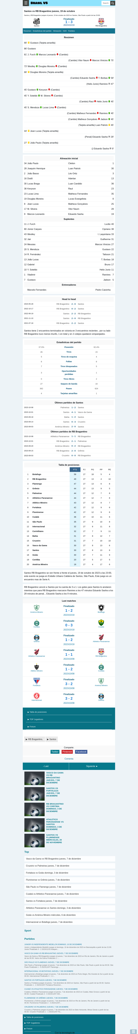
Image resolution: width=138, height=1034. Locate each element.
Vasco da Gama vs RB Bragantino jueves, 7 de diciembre (53, 859)
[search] (112, 3)
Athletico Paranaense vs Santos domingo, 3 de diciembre (53, 908)
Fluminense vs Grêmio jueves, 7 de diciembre (48, 880)
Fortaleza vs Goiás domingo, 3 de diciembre (47, 873)
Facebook (81, 751)
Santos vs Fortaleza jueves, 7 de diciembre (46, 901)
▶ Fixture (32, 727)
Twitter (54, 751)
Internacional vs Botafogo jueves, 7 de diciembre (49, 922)
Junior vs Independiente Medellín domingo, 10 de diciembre (53, 944)
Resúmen (27, 31)
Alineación (57, 31)
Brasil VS (39, 3)
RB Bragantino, (35, 739)
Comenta (69, 759)
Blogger (78, 1033)
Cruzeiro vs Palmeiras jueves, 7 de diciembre (47, 866)
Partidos (71, 31)
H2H (65, 31)
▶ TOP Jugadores (35, 719)
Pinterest (67, 751)
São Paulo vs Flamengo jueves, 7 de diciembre (48, 887)
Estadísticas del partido (42, 31)
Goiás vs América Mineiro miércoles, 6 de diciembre (51, 915)
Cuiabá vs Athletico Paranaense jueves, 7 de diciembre (52, 894)
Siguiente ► (92, 766)
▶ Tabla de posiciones (37, 712)
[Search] (105, 3)
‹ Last (46, 766)
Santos (52, 739)
